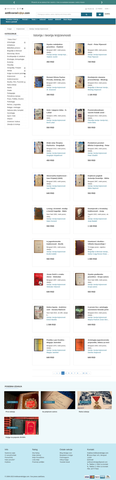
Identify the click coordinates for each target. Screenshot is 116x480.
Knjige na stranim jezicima (16, 73)
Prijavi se (90, 9)
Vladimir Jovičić (52, 57)
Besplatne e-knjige (66, 455)
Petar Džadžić (93, 155)
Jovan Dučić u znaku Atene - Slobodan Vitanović (55, 276)
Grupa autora (92, 287)
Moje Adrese (36, 455)
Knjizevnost (11, 76)
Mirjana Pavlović (93, 320)
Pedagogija (11, 93)
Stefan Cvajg (92, 254)
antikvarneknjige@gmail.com (97, 462)
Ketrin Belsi (92, 122)
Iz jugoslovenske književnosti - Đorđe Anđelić (55, 243)
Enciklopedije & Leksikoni (16, 56)
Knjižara (8, 462)
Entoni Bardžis (52, 320)
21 (86, 373)
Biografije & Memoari (14, 51)
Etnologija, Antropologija (15, 59)
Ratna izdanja (84, 412)
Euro (107, 8)
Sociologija (11, 113)
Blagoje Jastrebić (53, 352)
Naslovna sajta (10, 453)
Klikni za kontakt (102, 464)
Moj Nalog (35, 453)
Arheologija (11, 42)
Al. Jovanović (51, 90)
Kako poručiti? (10, 460)
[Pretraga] (86, 14)
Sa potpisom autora (49, 412)
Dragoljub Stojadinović (54, 155)
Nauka (9, 87)
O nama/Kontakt (10, 455)
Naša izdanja (11, 85)
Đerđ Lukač (51, 122)
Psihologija (11, 102)
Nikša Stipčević (93, 188)
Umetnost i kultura (13, 121)
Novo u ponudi (11, 22)
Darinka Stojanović (94, 352)
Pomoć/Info (9, 457)
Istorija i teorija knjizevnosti (61, 54)
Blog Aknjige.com (66, 453)
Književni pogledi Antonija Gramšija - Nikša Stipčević (98, 178)
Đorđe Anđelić (51, 254)
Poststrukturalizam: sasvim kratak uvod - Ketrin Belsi (96, 112)
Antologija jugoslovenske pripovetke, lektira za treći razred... (98, 342)
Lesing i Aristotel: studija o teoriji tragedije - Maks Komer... (57, 211)
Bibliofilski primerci (13, 48)
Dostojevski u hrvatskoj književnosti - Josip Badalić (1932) (98, 211)
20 (83, 373)
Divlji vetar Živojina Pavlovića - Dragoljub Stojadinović (55, 145)
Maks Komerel (52, 221)
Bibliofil (58, 19)
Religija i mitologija (13, 107)
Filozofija (10, 65)
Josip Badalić (92, 221)
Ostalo (9, 90)
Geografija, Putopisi (14, 68)
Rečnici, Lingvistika (14, 104)
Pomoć (100, 8)
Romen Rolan (102, 254)
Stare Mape (67, 19)
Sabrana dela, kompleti (15, 110)
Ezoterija (10, 62)
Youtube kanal (65, 462)
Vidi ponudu (12, 402)
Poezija (49, 54)
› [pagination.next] (89, 373)
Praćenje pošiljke (38, 462)
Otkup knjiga (64, 460)
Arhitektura (11, 45)
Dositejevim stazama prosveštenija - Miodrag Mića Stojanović (98, 79)
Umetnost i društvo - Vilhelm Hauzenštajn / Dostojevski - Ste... (97, 243)
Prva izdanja (10, 412)
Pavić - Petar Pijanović (97, 44)
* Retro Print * (12, 39)
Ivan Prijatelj (51, 188)
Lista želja (35, 460)
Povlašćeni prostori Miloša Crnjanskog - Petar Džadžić (98, 145)
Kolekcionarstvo (12, 79)
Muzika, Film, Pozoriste (15, 82)
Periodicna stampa (13, 96)
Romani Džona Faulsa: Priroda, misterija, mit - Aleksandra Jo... (56, 79)
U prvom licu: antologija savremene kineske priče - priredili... (98, 309)
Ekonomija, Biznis (13, 53)
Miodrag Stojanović (94, 90)
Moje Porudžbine (38, 457)
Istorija (9, 70)
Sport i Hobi (11, 116)
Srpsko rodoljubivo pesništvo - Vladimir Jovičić (55, 46)
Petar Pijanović (93, 57)
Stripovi (9, 119)
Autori (50, 19)
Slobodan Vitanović (53, 287)
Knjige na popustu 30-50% (15, 437)
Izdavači (43, 19)
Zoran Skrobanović (106, 320)
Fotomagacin (64, 457)
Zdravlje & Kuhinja (13, 124)
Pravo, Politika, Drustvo (15, 99)
